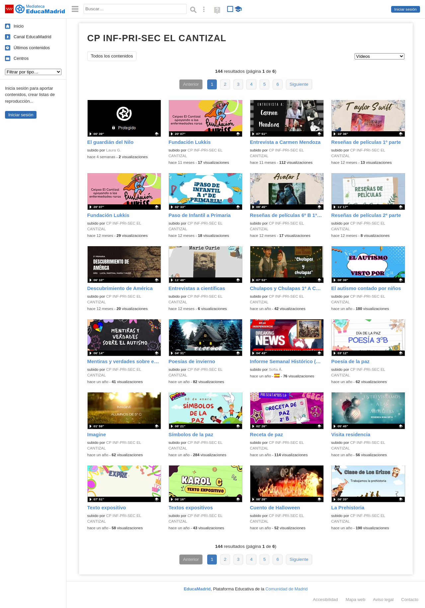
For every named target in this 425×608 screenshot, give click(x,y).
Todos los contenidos (112, 55)
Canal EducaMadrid (32, 36)
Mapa (356, 599)
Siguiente (299, 84)
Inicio (19, 26)
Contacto (409, 599)
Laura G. (113, 150)
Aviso (383, 599)
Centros (21, 58)
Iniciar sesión (405, 9)
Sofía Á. (276, 369)
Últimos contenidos (32, 47)
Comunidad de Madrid (287, 588)
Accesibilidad (325, 599)
